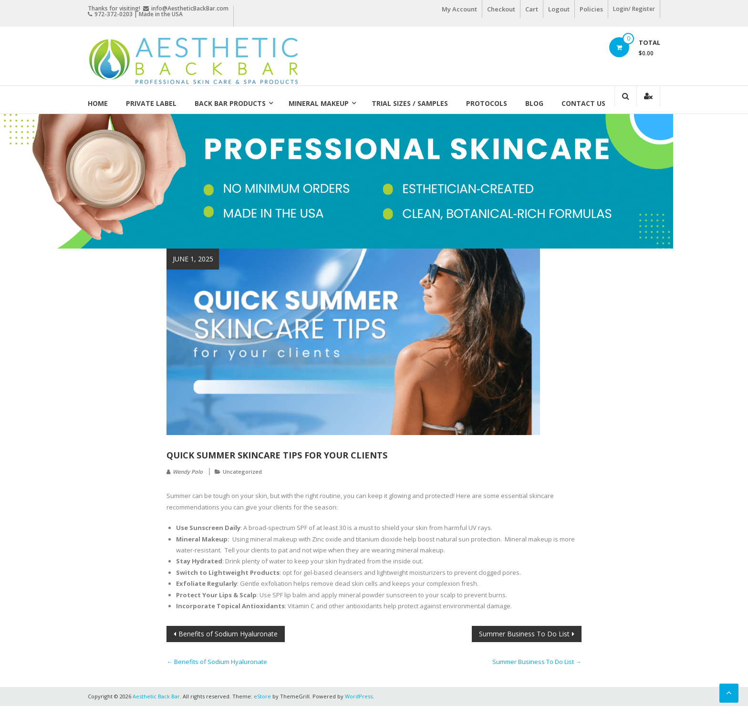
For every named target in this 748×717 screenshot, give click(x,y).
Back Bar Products (230, 103)
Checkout (501, 9)
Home (98, 103)
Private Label (151, 103)
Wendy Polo (188, 471)
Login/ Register (634, 9)
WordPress (359, 696)
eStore (262, 696)
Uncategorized (242, 471)
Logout (559, 9)
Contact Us (583, 103)
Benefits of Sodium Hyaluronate (228, 633)
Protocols (486, 103)
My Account (459, 9)
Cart (531, 9)
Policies (591, 9)
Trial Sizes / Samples (410, 103)
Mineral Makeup (319, 103)
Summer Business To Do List (524, 633)
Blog (534, 103)
